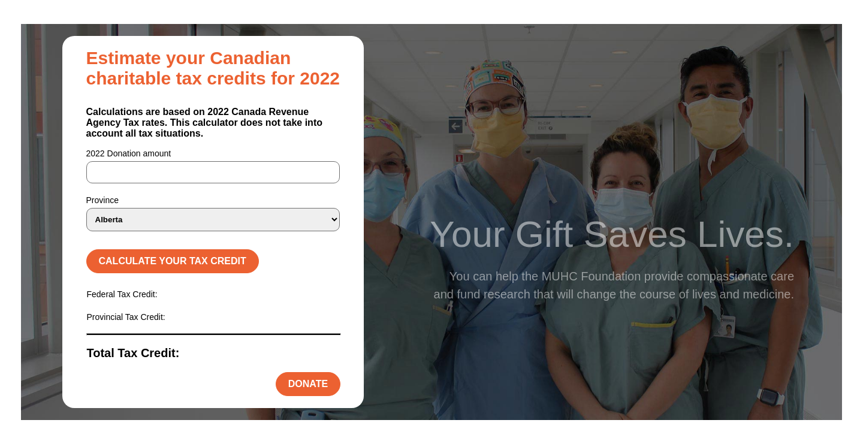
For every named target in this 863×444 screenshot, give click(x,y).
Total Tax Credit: (133, 353)
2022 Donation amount (128, 153)
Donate (308, 384)
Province (102, 200)
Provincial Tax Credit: (126, 317)
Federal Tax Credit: (122, 294)
